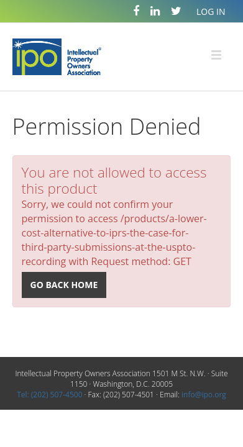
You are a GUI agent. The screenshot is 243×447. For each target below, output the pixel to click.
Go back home (64, 285)
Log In (210, 11)
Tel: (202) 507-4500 (49, 394)
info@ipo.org (203, 394)
